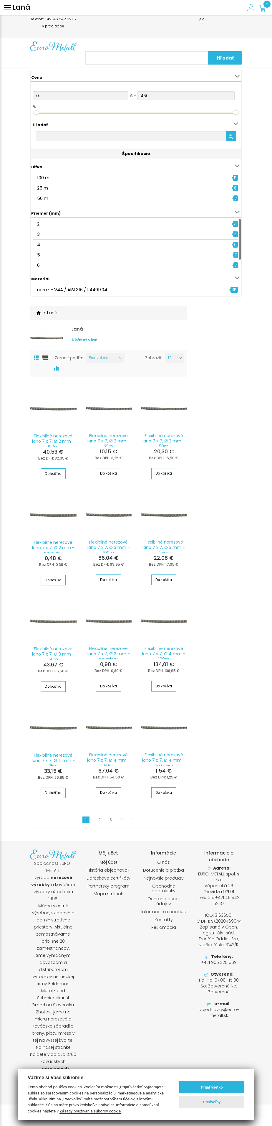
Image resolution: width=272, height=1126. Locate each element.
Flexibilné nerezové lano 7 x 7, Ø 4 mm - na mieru (163, 763)
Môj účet (108, 864)
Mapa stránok (108, 896)
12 (169, 360)
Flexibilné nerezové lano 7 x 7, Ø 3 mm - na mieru (108, 656)
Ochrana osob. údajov (163, 904)
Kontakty (164, 922)
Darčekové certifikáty (108, 880)
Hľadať (230, 58)
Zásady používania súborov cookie (90, 1111)
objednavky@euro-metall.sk (218, 1015)
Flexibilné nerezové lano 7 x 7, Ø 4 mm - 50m (108, 763)
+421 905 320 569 (219, 965)
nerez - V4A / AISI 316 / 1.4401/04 (72, 290)
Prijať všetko (212, 1087)
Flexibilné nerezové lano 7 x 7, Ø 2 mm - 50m (163, 444)
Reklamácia (163, 930)
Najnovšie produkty (164, 880)
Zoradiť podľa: (69, 361)
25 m (42, 188)
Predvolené (98, 360)
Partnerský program (108, 888)
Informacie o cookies (163, 914)
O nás (163, 864)
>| (133, 822)
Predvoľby (212, 1102)
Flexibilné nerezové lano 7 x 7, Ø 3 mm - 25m (163, 550)
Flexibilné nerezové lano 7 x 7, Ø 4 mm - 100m (163, 656)
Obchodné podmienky (163, 891)
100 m (43, 178)
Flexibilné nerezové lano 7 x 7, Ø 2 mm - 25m (108, 444)
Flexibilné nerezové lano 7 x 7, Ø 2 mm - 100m (53, 444)
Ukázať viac (84, 346)
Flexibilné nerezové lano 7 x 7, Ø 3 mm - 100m (108, 550)
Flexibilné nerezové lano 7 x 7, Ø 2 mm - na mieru (53, 551)
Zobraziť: (153, 361)
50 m (42, 198)
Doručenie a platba (163, 872)
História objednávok (108, 872)
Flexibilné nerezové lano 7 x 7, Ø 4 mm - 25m (53, 763)
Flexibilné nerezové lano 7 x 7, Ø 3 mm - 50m (53, 657)
